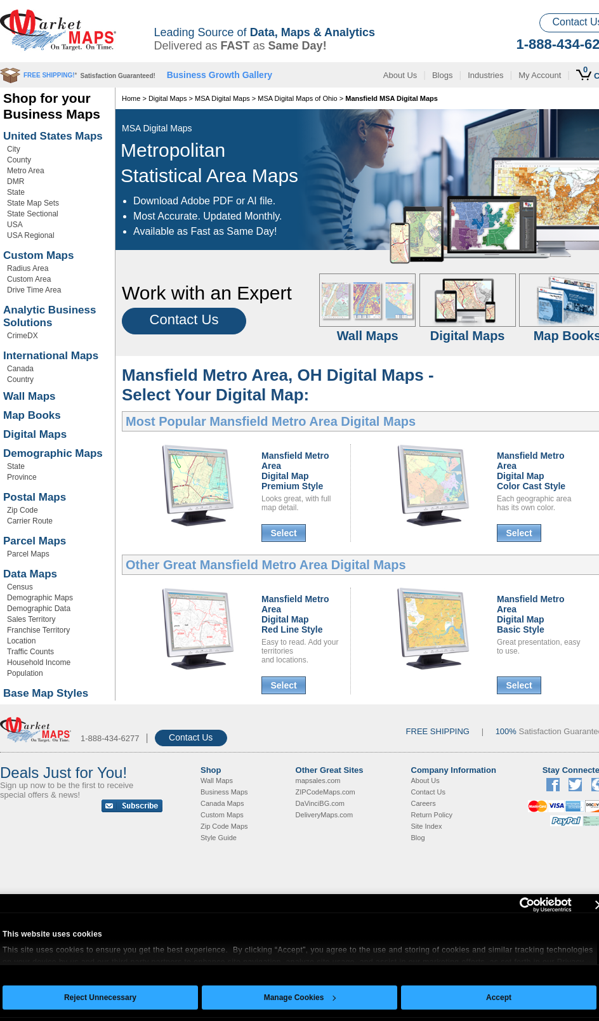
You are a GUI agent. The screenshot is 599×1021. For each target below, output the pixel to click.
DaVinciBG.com (320, 803)
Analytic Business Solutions (49, 316)
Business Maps (224, 792)
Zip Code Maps (224, 826)
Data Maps (30, 574)
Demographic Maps (53, 453)
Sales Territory (31, 619)
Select (283, 533)
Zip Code (22, 510)
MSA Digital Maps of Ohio (297, 98)
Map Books (32, 415)
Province (22, 477)
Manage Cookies (300, 997)
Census (20, 587)
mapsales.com (318, 780)
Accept (498, 997)
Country (20, 379)
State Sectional (32, 213)
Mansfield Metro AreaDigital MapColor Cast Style (531, 471)
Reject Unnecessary (100, 997)
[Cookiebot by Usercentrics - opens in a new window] (516, 904)
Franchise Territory (38, 630)
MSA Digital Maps (222, 98)
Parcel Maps (34, 541)
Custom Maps (38, 255)
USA (15, 224)
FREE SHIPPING (438, 731)
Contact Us (184, 319)
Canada (20, 368)
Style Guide (219, 837)
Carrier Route (30, 521)
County (19, 159)
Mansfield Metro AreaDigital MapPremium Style (295, 471)
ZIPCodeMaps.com (325, 792)
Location (21, 640)
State (16, 192)
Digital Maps (35, 434)
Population (25, 673)
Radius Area (27, 268)
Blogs (442, 75)
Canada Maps (222, 803)
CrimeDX (22, 335)
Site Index (426, 826)
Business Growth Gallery (220, 75)
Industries (485, 75)
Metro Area (25, 170)
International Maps (50, 356)
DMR (15, 181)
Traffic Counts (30, 651)
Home (131, 98)
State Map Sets (33, 203)
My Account (539, 75)
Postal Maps (34, 497)
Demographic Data (38, 608)
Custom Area (29, 279)
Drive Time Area (34, 290)
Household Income (38, 662)
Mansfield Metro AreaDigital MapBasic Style (531, 614)
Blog (418, 837)
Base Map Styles (45, 693)
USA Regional (31, 235)
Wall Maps (29, 396)
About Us (400, 75)
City (13, 149)
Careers (423, 803)
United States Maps (53, 136)
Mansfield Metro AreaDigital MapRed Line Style (295, 614)
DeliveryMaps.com (324, 815)
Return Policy (431, 815)
